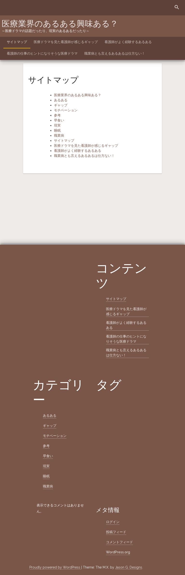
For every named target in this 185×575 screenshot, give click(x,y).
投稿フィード (116, 532)
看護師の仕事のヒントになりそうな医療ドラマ (42, 53)
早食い (59, 120)
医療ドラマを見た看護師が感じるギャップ (66, 42)
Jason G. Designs (128, 567)
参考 (57, 115)
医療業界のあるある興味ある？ (60, 23)
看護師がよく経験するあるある (128, 42)
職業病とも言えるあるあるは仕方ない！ (114, 53)
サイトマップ (17, 42)
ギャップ (60, 105)
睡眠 (57, 130)
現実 (57, 125)
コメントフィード (119, 542)
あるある (60, 100)
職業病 (59, 135)
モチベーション (66, 110)
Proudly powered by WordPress (55, 567)
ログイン (112, 522)
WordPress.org (118, 552)
